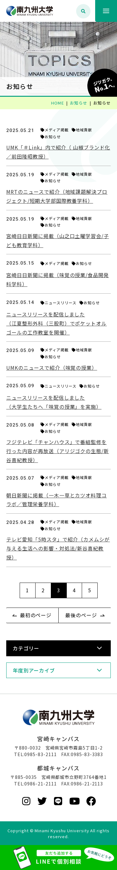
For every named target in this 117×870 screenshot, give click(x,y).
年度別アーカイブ (34, 670)
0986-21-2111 (40, 783)
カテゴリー (26, 648)
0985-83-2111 (40, 754)
